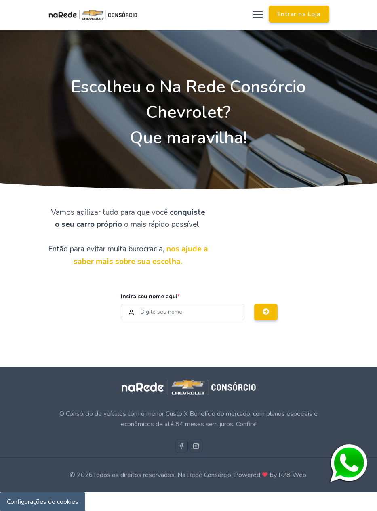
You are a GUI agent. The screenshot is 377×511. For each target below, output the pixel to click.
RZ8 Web (292, 475)
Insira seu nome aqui (150, 296)
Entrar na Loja (299, 14)
